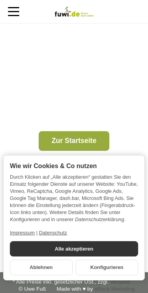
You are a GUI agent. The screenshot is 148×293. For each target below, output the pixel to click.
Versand (120, 282)
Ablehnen (41, 267)
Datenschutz (53, 233)
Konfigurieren (107, 267)
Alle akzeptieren (74, 249)
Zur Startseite (74, 141)
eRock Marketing (114, 289)
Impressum (22, 233)
